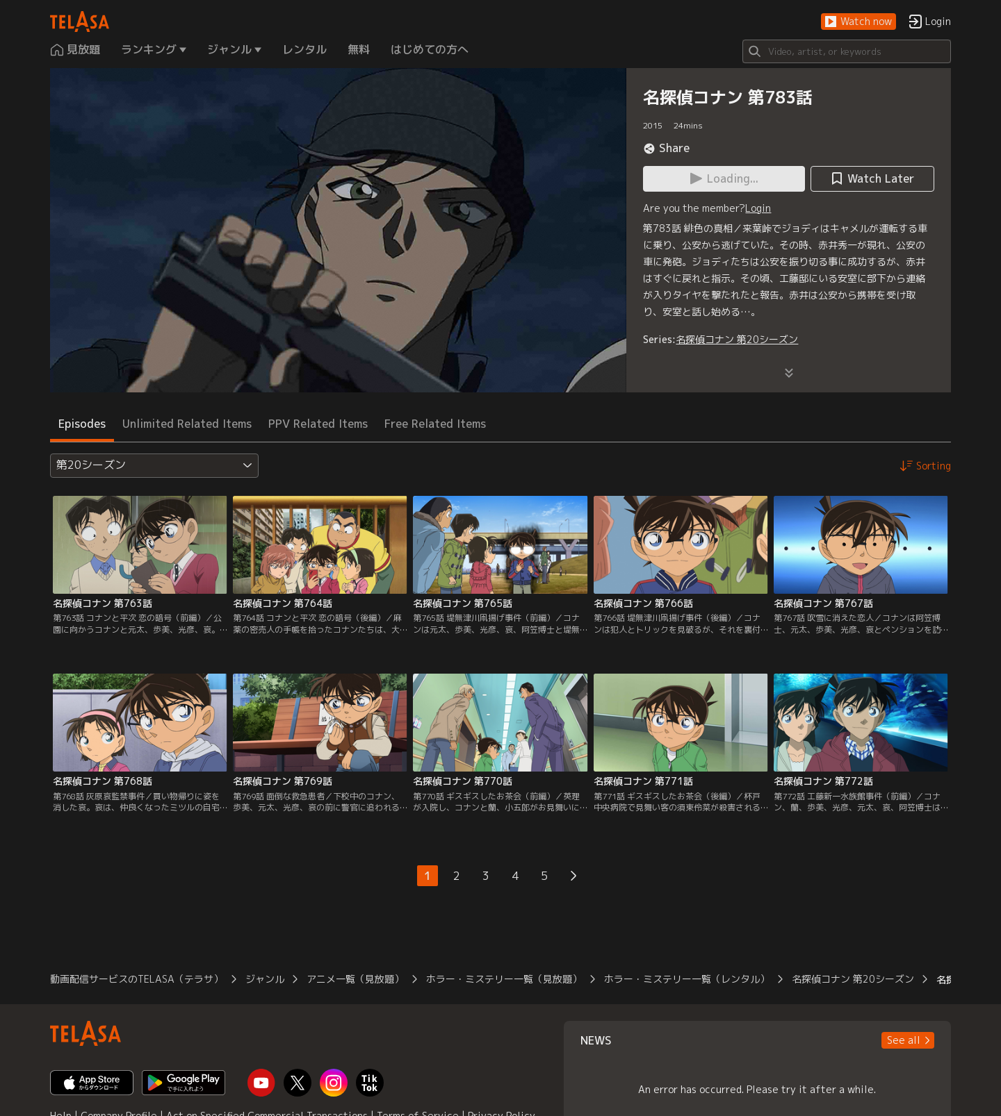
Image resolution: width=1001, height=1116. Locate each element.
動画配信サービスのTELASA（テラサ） (136, 978)
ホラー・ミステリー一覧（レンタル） (687, 978)
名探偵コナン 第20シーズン (737, 339)
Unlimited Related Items (187, 423)
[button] (858, 22)
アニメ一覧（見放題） (355, 978)
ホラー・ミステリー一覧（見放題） (504, 978)
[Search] (846, 51)
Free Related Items (435, 423)
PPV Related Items (318, 423)
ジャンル (264, 978)
